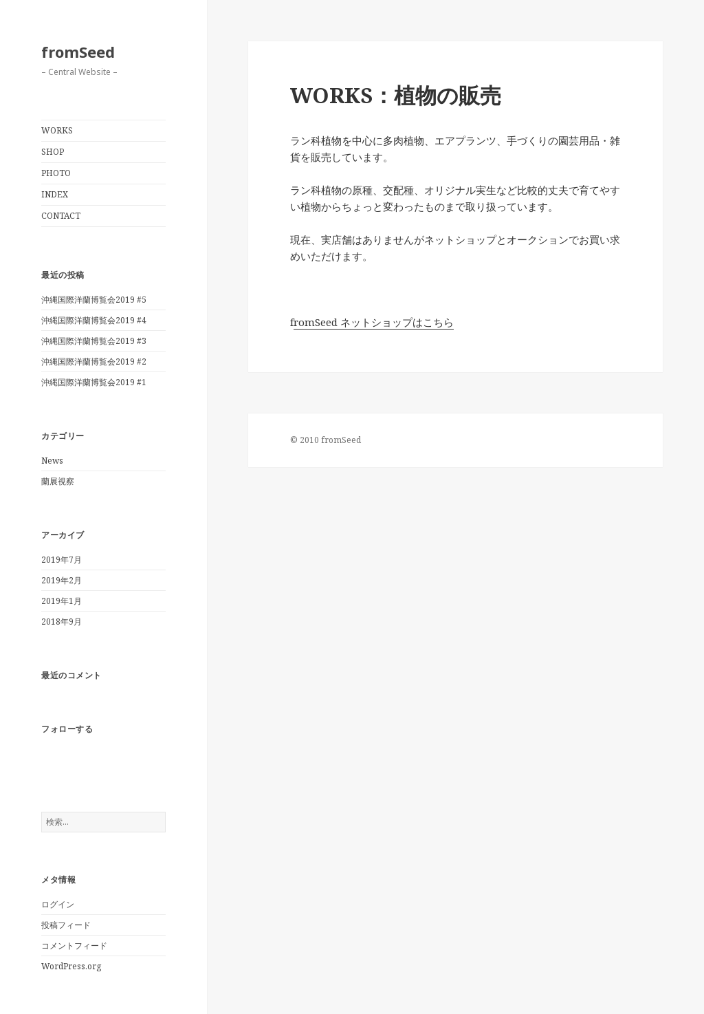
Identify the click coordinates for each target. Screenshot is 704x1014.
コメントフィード (74, 945)
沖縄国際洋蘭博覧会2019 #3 (93, 341)
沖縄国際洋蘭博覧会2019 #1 (93, 382)
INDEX (54, 194)
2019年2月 (61, 580)
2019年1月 (61, 601)
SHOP (52, 152)
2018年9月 (61, 621)
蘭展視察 (57, 481)
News (52, 460)
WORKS (57, 130)
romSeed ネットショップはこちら (374, 322)
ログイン (57, 904)
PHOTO (56, 173)
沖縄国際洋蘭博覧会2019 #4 (93, 320)
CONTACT (60, 216)
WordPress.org (71, 966)
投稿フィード (66, 925)
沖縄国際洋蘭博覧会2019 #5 (93, 299)
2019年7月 (61, 559)
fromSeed (78, 51)
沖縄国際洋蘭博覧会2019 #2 (93, 361)
